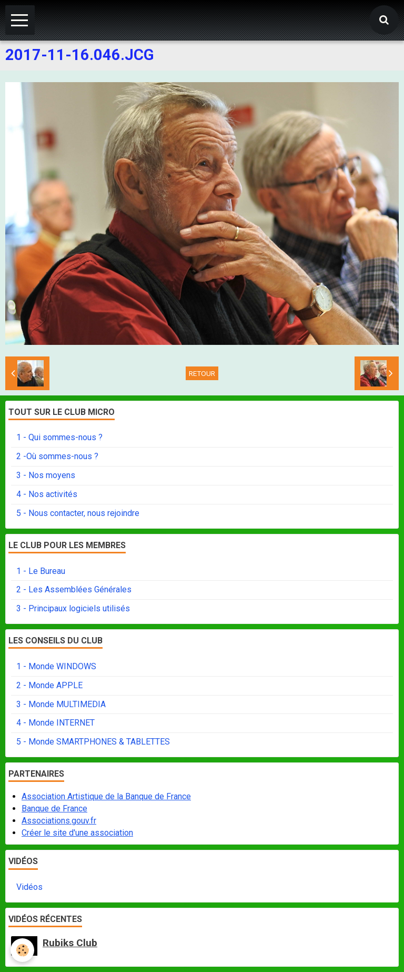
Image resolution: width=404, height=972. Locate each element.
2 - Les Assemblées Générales (74, 589)
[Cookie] (22, 950)
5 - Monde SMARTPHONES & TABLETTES (93, 742)
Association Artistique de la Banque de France (106, 796)
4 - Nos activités (46, 494)
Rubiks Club (70, 943)
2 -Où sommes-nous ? (57, 456)
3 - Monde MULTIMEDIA (61, 704)
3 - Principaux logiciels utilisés (73, 608)
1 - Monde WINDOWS (56, 666)
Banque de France (54, 809)
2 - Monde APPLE (49, 685)
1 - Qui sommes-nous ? (59, 437)
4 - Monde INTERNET (55, 723)
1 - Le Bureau (40, 571)
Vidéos (29, 887)
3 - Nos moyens (45, 475)
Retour (202, 373)
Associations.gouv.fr (59, 821)
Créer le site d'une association (77, 833)
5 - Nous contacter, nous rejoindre (77, 513)
